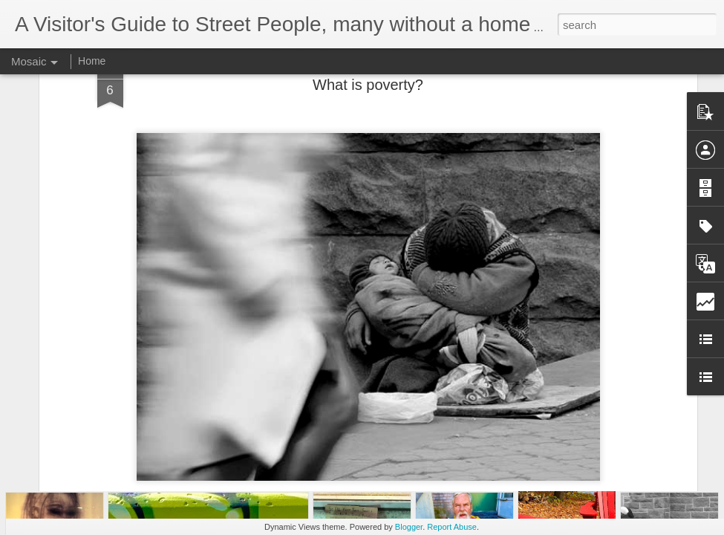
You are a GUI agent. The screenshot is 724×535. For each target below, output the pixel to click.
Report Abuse (452, 526)
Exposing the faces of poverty (368, 395)
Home (91, 61)
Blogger (409, 526)
